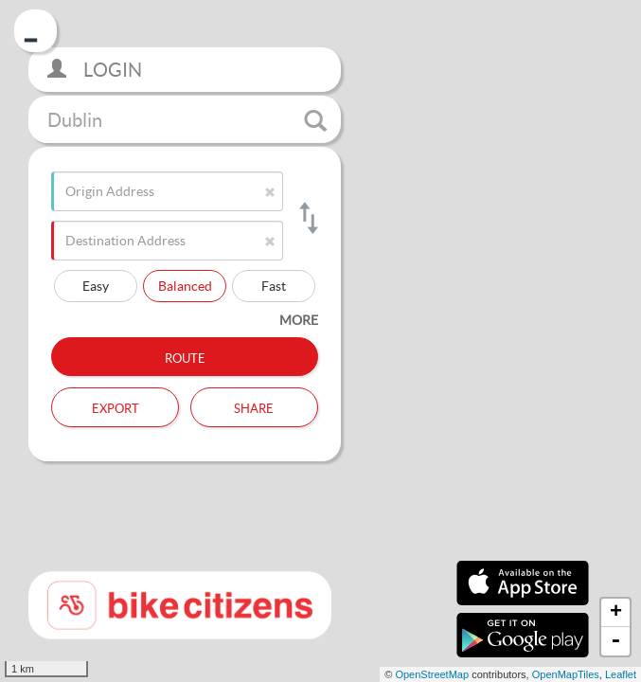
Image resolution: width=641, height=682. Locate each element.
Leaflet (620, 674)
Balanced (185, 286)
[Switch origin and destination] (307, 218)
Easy (95, 286)
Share (254, 406)
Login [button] (94, 70)
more (298, 320)
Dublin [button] (187, 120)
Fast (273, 286)
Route (185, 356)
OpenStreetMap (432, 674)
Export (115, 406)
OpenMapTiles (565, 674)
